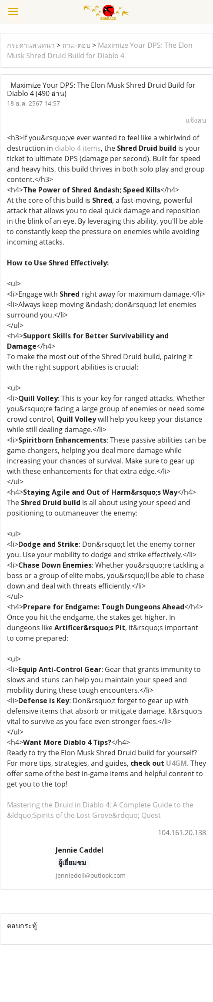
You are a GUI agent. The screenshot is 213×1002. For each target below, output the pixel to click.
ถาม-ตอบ (76, 45)
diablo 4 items (78, 148)
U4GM (176, 763)
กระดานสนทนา (31, 45)
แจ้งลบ (196, 120)
